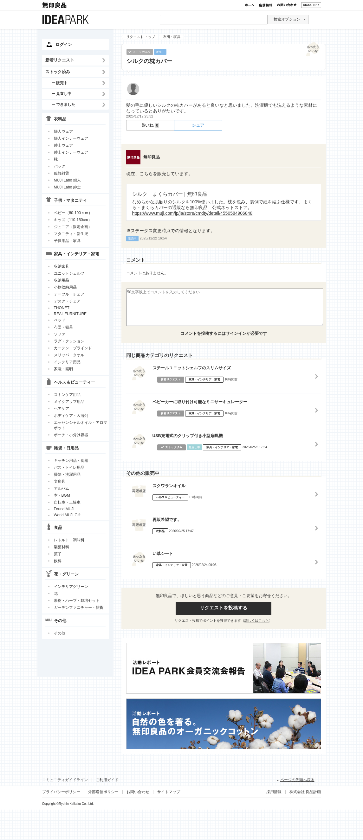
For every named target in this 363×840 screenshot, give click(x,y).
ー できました (63, 104)
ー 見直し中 (61, 94)
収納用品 (61, 280)
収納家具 (61, 266)
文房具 (59, 481)
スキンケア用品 (67, 394)
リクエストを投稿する (223, 607)
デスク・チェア (67, 301)
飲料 (58, 561)
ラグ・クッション (69, 341)
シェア (198, 125)
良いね (150, 125)
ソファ (59, 334)
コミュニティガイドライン (65, 780)
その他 (59, 633)
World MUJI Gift (67, 515)
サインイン (236, 333)
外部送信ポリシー (103, 792)
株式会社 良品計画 (305, 792)
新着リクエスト (59, 60)
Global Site (311, 5)
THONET (61, 308)
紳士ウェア (63, 145)
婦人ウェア (63, 131)
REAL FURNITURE (70, 314)
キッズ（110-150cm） (73, 220)
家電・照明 (63, 369)
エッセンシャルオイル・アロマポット (80, 425)
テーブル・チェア (69, 294)
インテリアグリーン (71, 586)
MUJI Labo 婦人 (67, 180)
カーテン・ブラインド (73, 348)
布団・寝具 (63, 327)
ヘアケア (61, 408)
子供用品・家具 (67, 241)
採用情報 (274, 792)
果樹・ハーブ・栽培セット (77, 600)
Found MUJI (64, 509)
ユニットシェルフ (69, 273)
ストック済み (57, 71)
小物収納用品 (65, 287)
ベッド (59, 320)
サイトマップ (168, 792)
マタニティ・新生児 (71, 234)
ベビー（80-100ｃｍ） (73, 213)
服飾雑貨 (61, 173)
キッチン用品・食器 (71, 460)
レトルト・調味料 (69, 540)
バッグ (59, 166)
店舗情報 (265, 5)
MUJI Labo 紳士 (67, 187)
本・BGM (62, 495)
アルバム (61, 488)
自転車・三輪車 (67, 502)
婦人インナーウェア (71, 138)
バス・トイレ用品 (69, 467)
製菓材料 (61, 547)
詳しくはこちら (256, 620)
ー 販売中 (59, 83)
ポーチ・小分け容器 (71, 435)
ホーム (249, 5)
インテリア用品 (67, 362)
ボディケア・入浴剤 (71, 415)
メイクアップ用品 (69, 401)
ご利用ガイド (107, 780)
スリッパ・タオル (69, 355)
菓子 (58, 554)
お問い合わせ (286, 5)
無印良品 (55, 5)
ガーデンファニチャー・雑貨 (78, 607)
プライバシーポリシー (61, 792)
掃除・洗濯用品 (67, 474)
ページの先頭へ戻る (297, 780)
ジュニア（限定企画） (73, 227)
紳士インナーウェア (71, 152)
